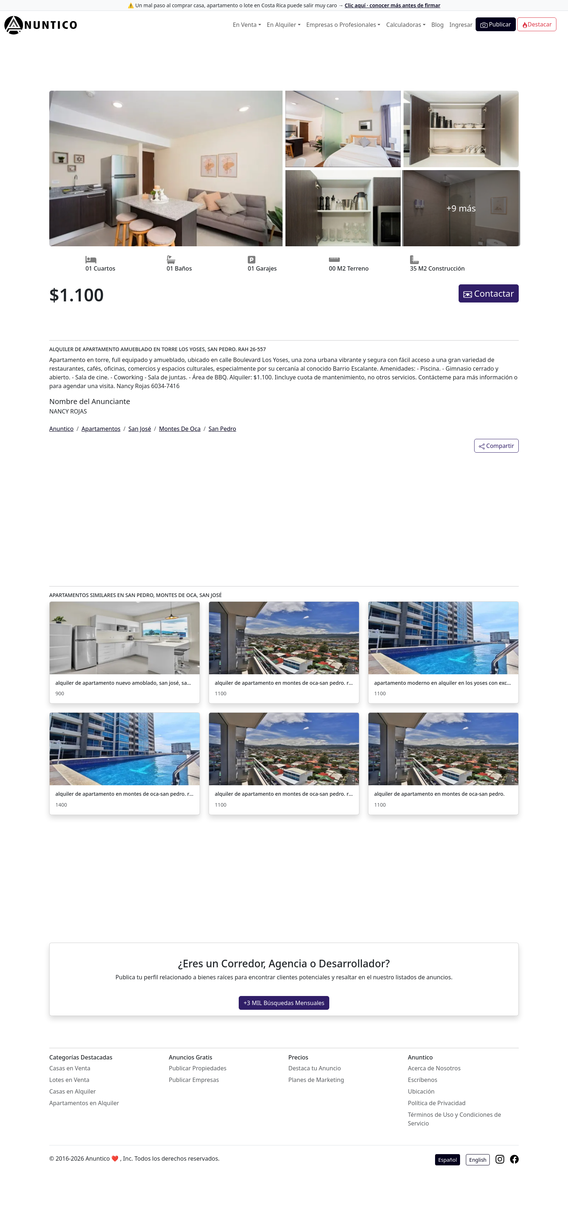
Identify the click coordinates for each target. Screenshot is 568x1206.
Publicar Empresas (194, 1080)
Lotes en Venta (69, 1080)
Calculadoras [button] (403, 25)
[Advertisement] (284, 65)
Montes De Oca (180, 429)
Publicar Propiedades (197, 1068)
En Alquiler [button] (281, 25)
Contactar (488, 293)
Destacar (537, 24)
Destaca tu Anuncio (314, 1068)
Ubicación (421, 1091)
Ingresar (461, 25)
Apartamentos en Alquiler (84, 1103)
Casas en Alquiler (72, 1091)
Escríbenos (422, 1080)
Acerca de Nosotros (434, 1068)
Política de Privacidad (436, 1103)
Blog (437, 25)
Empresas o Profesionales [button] (341, 25)
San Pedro (222, 429)
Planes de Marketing (316, 1080)
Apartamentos (101, 429)
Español (447, 1159)
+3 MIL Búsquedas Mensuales (283, 1003)
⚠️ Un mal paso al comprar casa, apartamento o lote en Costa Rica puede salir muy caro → (284, 5)
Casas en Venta (70, 1068)
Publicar (495, 24)
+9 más (461, 208)
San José (139, 429)
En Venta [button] (245, 25)
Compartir (496, 446)
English (477, 1159)
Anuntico (61, 429)
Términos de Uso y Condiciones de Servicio (454, 1119)
